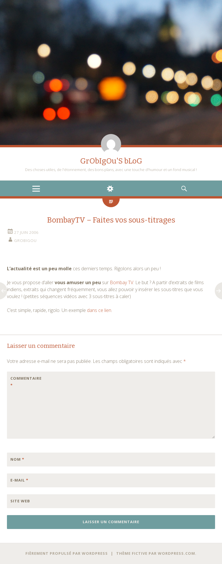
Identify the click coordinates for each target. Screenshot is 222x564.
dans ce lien (99, 310)
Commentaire (22, 382)
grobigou (25, 240)
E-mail (19, 480)
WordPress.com (176, 553)
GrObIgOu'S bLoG (111, 161)
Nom (17, 459)
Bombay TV (121, 282)
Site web (20, 501)
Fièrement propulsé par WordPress (66, 553)
